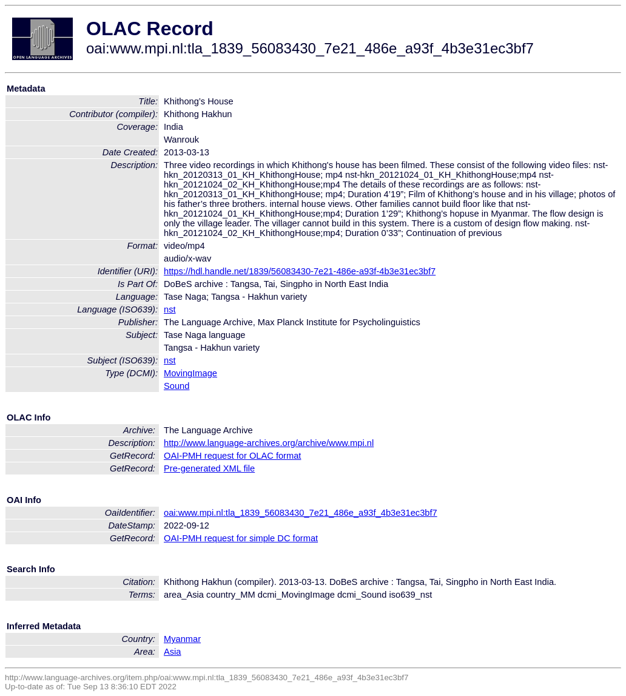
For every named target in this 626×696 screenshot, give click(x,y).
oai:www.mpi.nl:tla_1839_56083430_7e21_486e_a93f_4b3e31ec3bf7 (300, 513)
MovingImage (190, 373)
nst (170, 309)
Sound (176, 386)
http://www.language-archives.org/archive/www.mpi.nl (269, 443)
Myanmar (182, 639)
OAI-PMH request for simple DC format (241, 538)
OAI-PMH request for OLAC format (232, 456)
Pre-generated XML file (209, 468)
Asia (172, 652)
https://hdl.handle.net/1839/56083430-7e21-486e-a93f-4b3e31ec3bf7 (300, 271)
